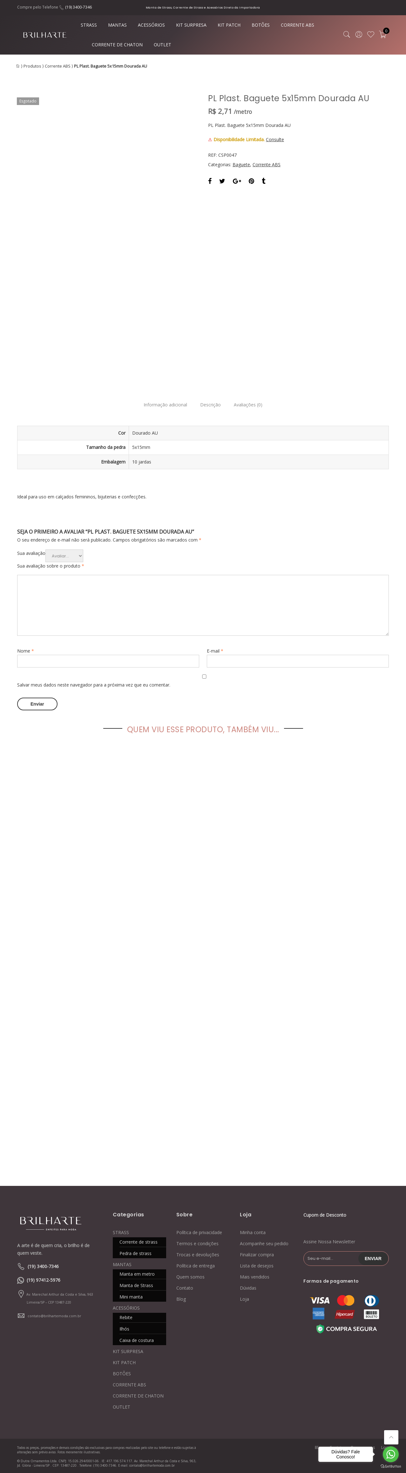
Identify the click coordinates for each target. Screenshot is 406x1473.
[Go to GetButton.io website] (391, 1466)
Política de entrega (195, 1265)
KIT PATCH (229, 25)
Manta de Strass (136, 1285)
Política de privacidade (199, 1232)
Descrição (210, 405)
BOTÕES (261, 25)
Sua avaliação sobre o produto (50, 566)
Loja (244, 1298)
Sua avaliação (31, 553)
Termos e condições (197, 1243)
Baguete (241, 164)
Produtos (32, 66)
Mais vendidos (254, 1276)
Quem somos (190, 1276)
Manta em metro (137, 1273)
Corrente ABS (58, 66)
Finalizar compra (257, 1254)
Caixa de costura (136, 1340)
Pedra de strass (135, 1253)
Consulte (275, 139)
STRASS (89, 25)
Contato (184, 1287)
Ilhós (124, 1328)
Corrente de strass (138, 1241)
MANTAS (117, 25)
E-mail (215, 651)
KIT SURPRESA (191, 25)
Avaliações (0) (251, 405)
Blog (181, 1298)
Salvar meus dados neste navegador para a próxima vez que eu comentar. (93, 685)
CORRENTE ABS (297, 25)
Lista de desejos (257, 1265)
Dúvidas (248, 1287)
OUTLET (162, 45)
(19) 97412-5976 (43, 1279)
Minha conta (253, 1232)
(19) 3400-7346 (78, 7)
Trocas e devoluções (197, 1254)
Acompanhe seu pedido (264, 1243)
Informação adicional (162, 405)
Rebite (125, 1317)
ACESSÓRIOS (151, 25)
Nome (25, 651)
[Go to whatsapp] (391, 1454)
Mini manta (131, 1296)
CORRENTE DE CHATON (117, 45)
